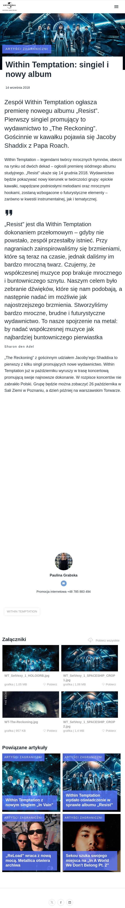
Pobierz (30, 687)
